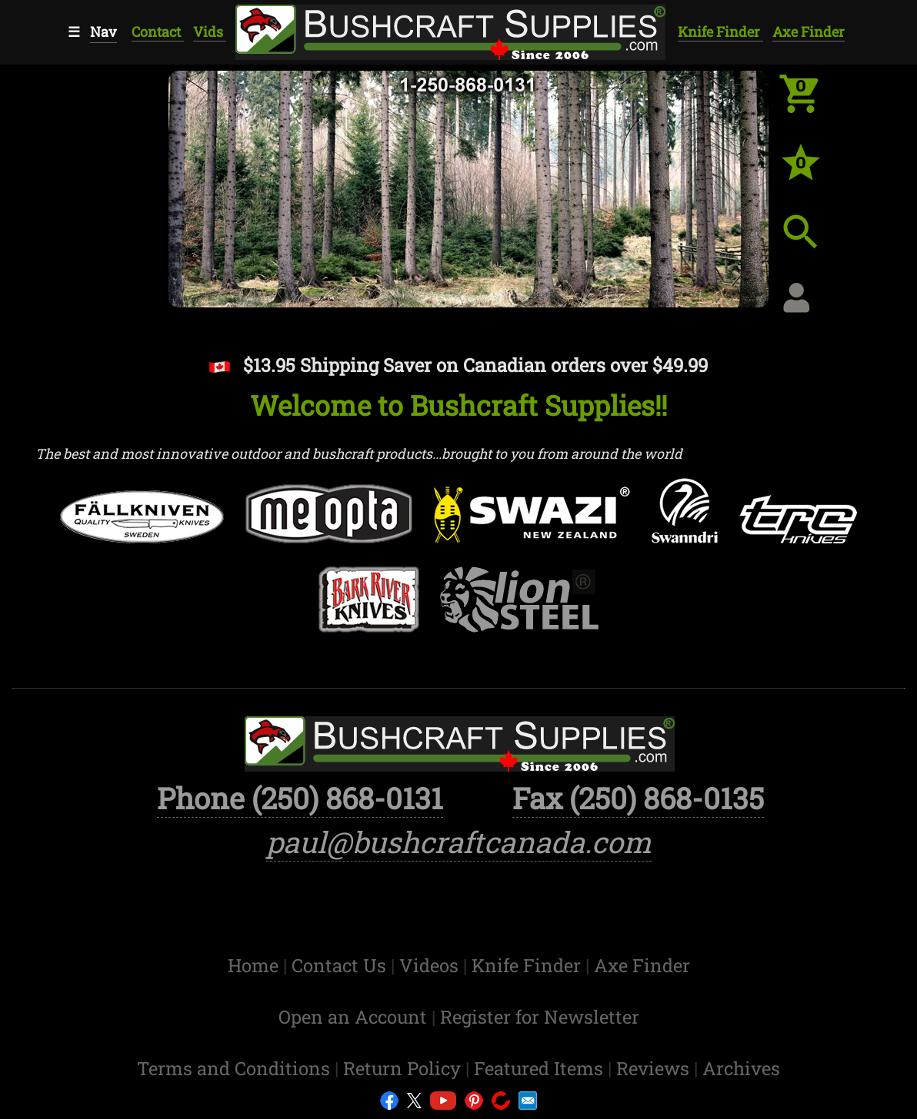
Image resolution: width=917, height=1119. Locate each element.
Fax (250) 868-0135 (638, 798)
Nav (103, 31)
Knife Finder (720, 31)
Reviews (655, 1068)
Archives (741, 1068)
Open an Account (352, 1016)
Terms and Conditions (236, 1068)
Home (255, 965)
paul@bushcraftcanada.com (459, 841)
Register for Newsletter (539, 1016)
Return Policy (404, 1068)
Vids (209, 31)
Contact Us (341, 965)
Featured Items (541, 1068)
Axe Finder (808, 31)
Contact (158, 31)
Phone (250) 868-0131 (300, 798)
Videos (431, 965)
